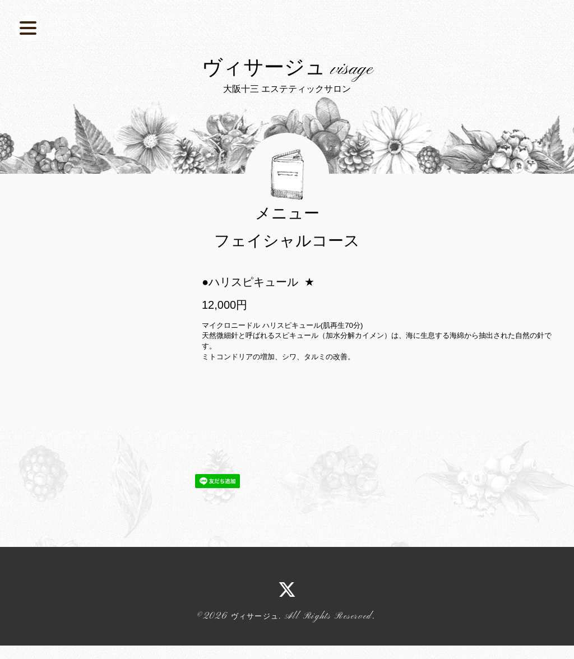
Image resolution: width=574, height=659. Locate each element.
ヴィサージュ (255, 652)
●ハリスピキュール (250, 318)
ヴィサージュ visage (287, 87)
